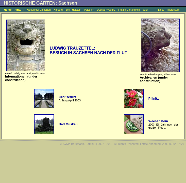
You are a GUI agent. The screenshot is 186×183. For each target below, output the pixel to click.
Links (161, 9)
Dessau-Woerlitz (106, 9)
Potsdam (89, 9)
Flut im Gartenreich (129, 9)
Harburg (58, 9)
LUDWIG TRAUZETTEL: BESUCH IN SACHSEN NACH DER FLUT (88, 50)
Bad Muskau (68, 124)
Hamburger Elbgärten (38, 9)
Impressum (173, 9)
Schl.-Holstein (73, 9)
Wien (145, 9)
